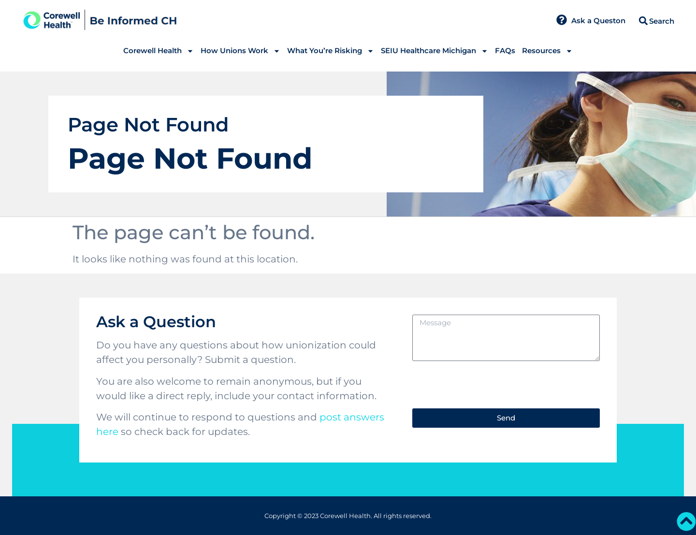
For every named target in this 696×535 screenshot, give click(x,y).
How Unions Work (240, 51)
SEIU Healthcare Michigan (434, 51)
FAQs (505, 50)
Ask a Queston (598, 20)
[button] (643, 21)
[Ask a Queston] (561, 19)
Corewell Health (158, 51)
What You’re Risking (330, 51)
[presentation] (484, 385)
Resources (547, 51)
